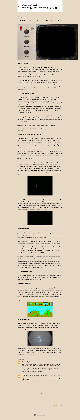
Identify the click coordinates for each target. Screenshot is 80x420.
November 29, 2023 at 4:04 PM (53, 361)
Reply (23, 372)
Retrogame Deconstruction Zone (40, 6)
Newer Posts (58, 405)
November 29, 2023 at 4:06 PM (53, 375)
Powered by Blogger (40, 415)
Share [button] (19, 16)
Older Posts (22, 405)
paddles (37, 329)
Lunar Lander (37, 294)
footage (30, 164)
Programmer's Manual (23, 142)
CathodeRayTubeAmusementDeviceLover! (34, 362)
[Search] (61, 6)
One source (36, 234)
